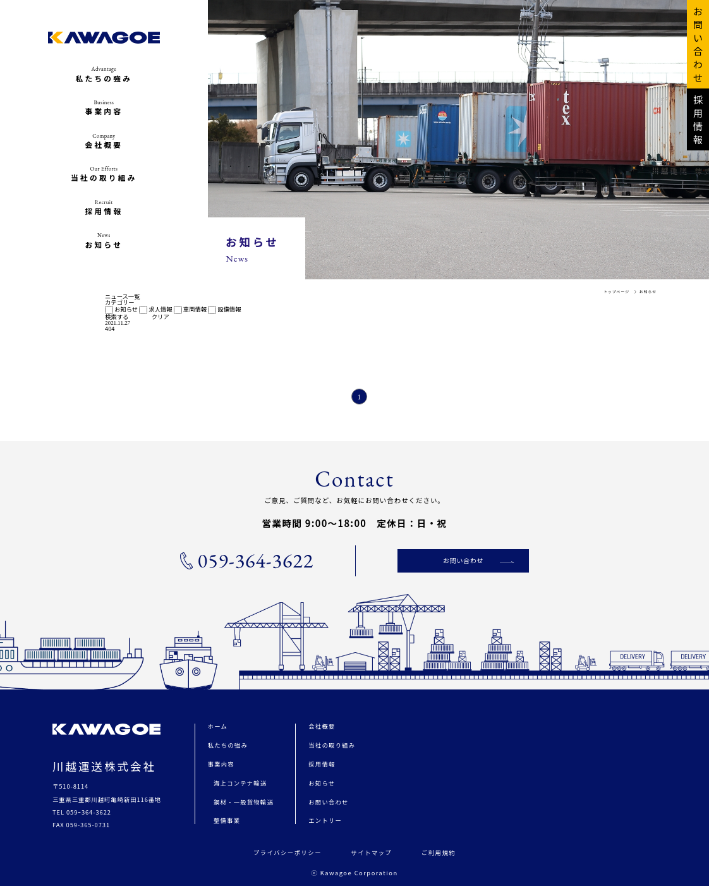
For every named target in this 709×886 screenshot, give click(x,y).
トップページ (616, 291)
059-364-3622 (246, 560)
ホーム (217, 726)
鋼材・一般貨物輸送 (244, 802)
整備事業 (227, 820)
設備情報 (224, 309)
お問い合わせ (463, 560)
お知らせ (648, 291)
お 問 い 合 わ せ (698, 44)
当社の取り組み (331, 745)
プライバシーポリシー (287, 852)
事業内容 (221, 764)
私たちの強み (228, 745)
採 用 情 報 (698, 119)
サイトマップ (371, 852)
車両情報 (190, 309)
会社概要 (321, 726)
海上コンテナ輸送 (240, 783)
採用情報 (321, 764)
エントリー (325, 820)
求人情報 (155, 309)
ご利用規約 (438, 852)
